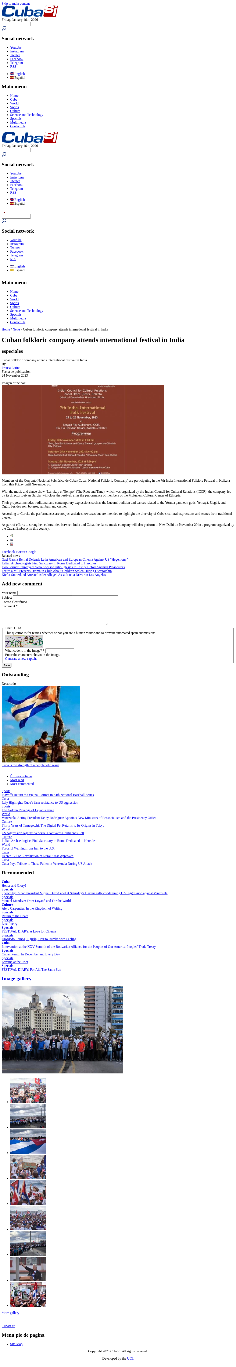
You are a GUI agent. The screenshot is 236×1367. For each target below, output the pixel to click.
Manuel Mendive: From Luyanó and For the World (36, 904)
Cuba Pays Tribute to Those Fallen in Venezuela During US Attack (47, 867)
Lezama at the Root (15, 965)
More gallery (10, 1316)
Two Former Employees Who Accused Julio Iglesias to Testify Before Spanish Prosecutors (63, 567)
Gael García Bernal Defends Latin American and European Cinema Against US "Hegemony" (65, 559)
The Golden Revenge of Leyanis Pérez (28, 813)
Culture (15, 111)
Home (14, 95)
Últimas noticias (21, 779)
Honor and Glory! (14, 888)
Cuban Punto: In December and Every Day (31, 957)
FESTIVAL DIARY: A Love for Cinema (29, 934)
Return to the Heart (15, 919)
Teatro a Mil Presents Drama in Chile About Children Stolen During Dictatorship (57, 571)
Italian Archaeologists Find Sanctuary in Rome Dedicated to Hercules (49, 563)
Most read (17, 783)
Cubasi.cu (8, 1329)
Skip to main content (16, 3)
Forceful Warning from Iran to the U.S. (28, 851)
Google (31, 552)
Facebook (16, 59)
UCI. (130, 1361)
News (16, 329)
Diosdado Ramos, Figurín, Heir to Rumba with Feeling (39, 942)
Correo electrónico (15, 602)
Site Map (16, 1347)
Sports (14, 107)
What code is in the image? (24, 653)
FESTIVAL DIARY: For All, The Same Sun (31, 973)
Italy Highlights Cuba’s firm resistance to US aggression (40, 805)
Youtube (16, 47)
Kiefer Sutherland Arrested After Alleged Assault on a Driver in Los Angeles (54, 575)
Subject (7, 597)
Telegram (16, 63)
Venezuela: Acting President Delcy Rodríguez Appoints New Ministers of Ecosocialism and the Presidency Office (79, 821)
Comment (10, 606)
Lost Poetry (9, 927)
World (14, 103)
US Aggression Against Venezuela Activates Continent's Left (43, 836)
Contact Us (17, 126)
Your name (9, 593)
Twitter (15, 55)
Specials (15, 118)
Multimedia (18, 122)
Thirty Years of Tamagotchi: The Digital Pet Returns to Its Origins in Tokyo (53, 828)
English (17, 74)
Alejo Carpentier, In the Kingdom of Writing (32, 911)
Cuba (13, 99)
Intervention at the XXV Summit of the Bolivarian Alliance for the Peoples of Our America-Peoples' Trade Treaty (79, 950)
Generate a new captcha (21, 662)
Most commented (22, 787)
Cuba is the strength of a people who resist (30, 768)
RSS (13, 66)
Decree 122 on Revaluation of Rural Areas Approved (38, 859)
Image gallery (17, 981)
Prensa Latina (11, 368)
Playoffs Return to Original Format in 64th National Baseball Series (48, 798)
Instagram (17, 51)
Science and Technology (26, 115)
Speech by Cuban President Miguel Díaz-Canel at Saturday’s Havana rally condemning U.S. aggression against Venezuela (85, 896)
